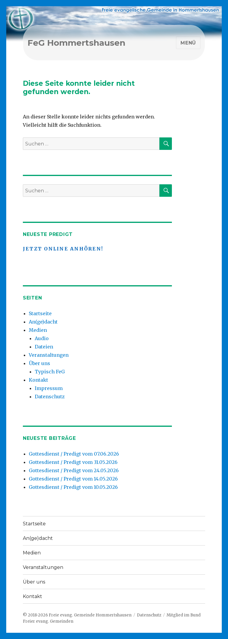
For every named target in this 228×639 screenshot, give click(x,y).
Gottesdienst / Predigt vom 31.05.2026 (73, 462)
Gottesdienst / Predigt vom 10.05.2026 (73, 487)
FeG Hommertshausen (76, 43)
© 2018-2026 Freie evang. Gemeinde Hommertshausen (77, 615)
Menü (188, 43)
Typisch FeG (50, 372)
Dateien (44, 347)
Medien (38, 330)
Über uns (39, 363)
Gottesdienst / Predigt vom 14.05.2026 (73, 479)
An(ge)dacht (43, 322)
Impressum (49, 388)
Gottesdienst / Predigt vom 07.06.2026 (74, 454)
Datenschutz (50, 396)
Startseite (40, 313)
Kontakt (38, 380)
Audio (42, 338)
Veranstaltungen (49, 355)
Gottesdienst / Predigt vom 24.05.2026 (74, 470)
